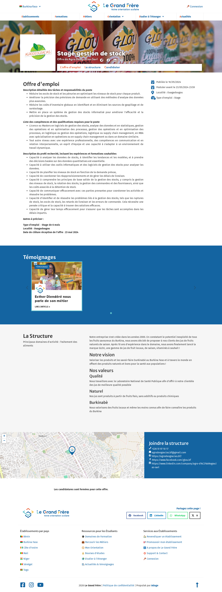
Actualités (185, 16)
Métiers (87, 16)
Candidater (112, 67)
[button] (72, 450)
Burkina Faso (30, 6)
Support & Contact (156, 553)
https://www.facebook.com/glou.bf (171, 459)
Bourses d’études (93, 553)
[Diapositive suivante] (195, 287)
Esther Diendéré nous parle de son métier (53, 299)
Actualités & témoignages (98, 564)
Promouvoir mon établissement (163, 542)
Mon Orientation (92, 547)
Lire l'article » (42, 306)
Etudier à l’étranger (151, 16)
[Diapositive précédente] (27, 287)
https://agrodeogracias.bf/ (167, 456)
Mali (24, 553)
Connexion (195, 6)
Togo (24, 569)
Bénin (25, 536)
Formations (61, 16)
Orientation (115, 16)
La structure (92, 67)
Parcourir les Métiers (95, 542)
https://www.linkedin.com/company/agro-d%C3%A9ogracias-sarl (184, 465)
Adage (154, 585)
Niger (24, 558)
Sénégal (26, 564)
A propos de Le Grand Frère (160, 547)
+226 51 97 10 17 (160, 448)
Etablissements (30, 16)
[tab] (111, 313)
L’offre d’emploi (70, 67)
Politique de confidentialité (118, 585)
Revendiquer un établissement (162, 536)
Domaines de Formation (97, 536)
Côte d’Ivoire (29, 547)
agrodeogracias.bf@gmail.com (169, 452)
